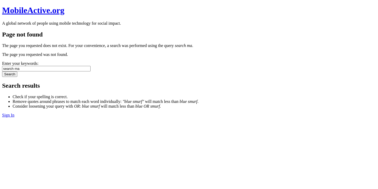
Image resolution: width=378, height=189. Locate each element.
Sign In (8, 115)
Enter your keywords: (20, 63)
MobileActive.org (33, 10)
